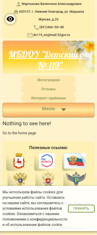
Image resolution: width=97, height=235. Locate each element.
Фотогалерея (48, 80)
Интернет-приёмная (48, 98)
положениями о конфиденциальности (34, 219)
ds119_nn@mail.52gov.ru (51, 35)
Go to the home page (19, 133)
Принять (81, 208)
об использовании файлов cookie (33, 225)
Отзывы (48, 89)
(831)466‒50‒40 (51, 27)
